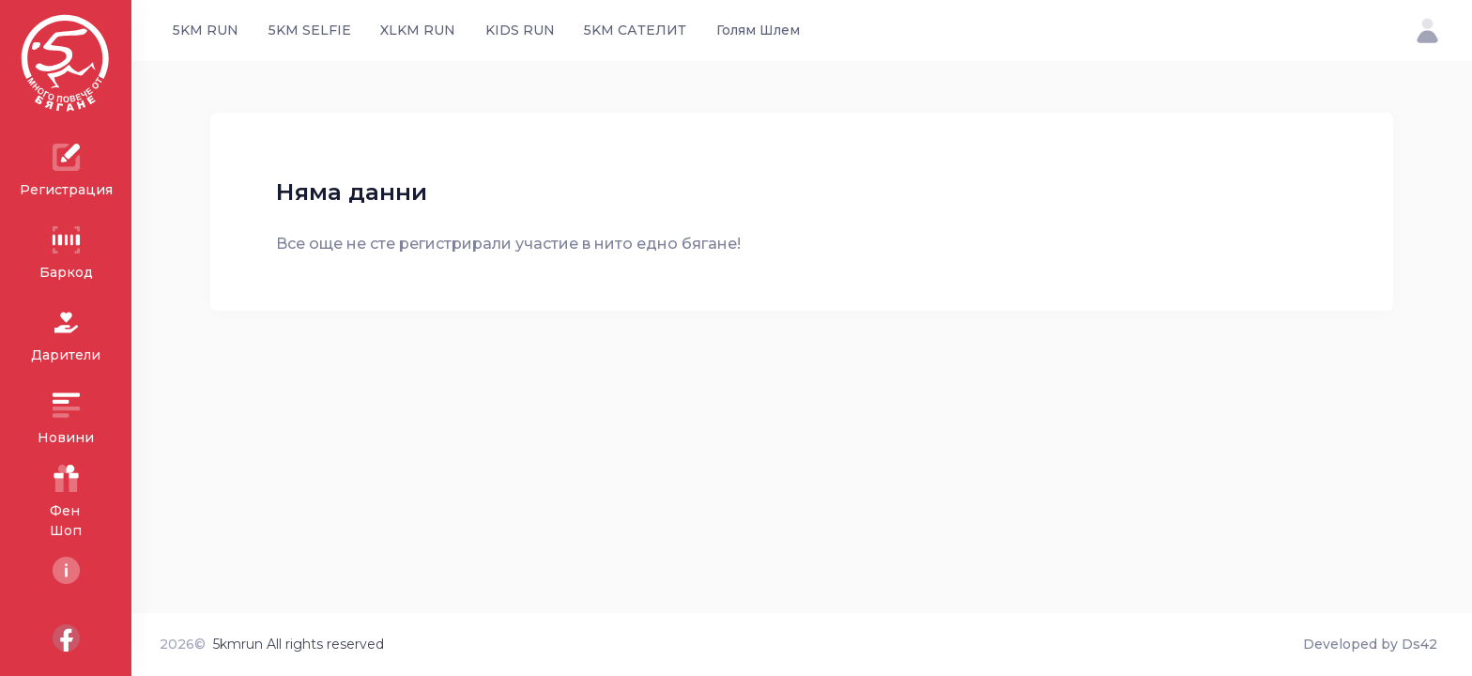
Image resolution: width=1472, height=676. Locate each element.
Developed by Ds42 (1370, 644)
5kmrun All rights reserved (298, 644)
